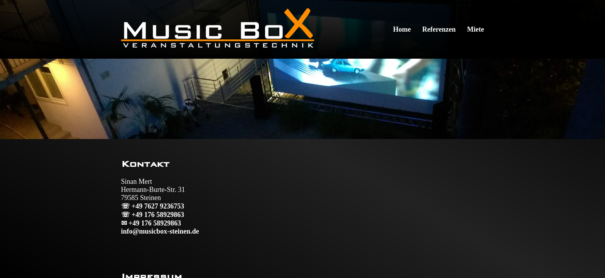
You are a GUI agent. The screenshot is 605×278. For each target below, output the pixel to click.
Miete (475, 29)
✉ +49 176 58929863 (151, 223)
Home (402, 29)
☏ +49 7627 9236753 (152, 206)
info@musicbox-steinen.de (160, 231)
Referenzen (439, 29)
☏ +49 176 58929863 (152, 215)
